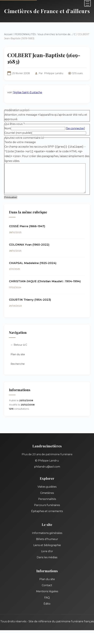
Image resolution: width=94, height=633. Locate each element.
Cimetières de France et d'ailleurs (47, 10)
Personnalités (47, 493)
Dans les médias (47, 551)
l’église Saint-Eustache (27, 86)
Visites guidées (47, 481)
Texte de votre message (20, 135)
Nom (7, 122)
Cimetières (47, 487)
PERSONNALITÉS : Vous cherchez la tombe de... (43, 34)
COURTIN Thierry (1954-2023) (30, 293)
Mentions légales (47, 585)
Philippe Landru (53, 67)
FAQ (47, 591)
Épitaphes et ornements (47, 505)
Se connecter (75, 122)
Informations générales (47, 527)
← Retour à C (19, 338)
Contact (47, 579)
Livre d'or (47, 545)
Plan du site (18, 348)
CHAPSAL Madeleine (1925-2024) (32, 257)
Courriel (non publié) (18, 126)
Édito (47, 597)
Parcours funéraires (47, 499)
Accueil (8, 34)
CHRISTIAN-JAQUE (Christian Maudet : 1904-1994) (45, 275)
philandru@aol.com (47, 460)
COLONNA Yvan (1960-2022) (29, 238)
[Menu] (87, 3)
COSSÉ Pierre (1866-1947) (27, 220)
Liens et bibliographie (47, 539)
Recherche (18, 357)
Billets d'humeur (47, 533)
